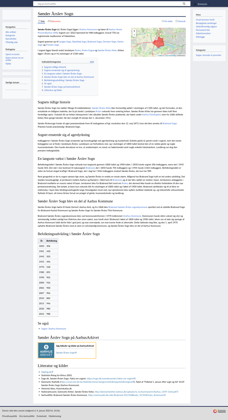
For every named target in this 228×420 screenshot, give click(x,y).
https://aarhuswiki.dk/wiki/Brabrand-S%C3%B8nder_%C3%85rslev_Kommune (126, 395)
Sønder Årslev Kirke (107, 50)
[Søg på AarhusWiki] (111, 3)
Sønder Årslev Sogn (65, 352)
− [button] (134, 35)
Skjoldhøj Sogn (79, 41)
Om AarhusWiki (26, 416)
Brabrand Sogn (94, 41)
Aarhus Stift (51, 32)
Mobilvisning (55, 416)
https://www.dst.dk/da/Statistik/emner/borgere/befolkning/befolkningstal (96, 381)
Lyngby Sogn (65, 41)
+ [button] (134, 31)
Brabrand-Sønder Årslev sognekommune (127, 207)
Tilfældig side (12, 42)
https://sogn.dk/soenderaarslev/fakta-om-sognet (110, 378)
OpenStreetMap (170, 55)
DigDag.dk (46, 372)
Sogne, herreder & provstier (208, 55)
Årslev (78, 50)
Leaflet (159, 55)
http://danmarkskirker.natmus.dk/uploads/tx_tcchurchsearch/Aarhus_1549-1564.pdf (136, 391)
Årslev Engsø (88, 50)
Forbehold (42, 416)
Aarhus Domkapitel (151, 114)
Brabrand (90, 167)
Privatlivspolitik (9, 416)
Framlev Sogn (52, 44)
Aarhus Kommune (88, 29)
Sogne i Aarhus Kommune (53, 328)
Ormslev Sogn (109, 41)
